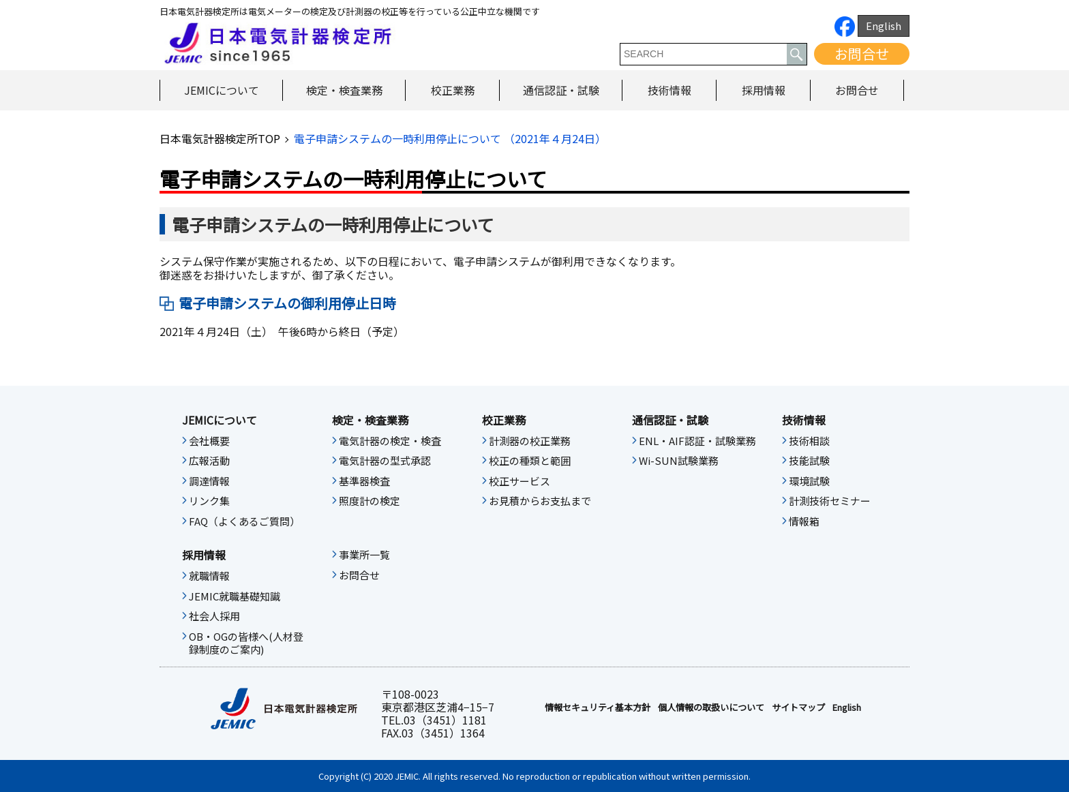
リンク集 (209, 501)
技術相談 (809, 441)
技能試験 (809, 461)
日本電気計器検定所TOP (220, 138)
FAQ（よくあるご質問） (244, 521)
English (883, 25)
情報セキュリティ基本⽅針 (597, 707)
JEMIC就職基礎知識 (234, 596)
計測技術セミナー (830, 501)
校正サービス (519, 481)
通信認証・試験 (561, 90)
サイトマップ (798, 707)
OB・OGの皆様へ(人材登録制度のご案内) (246, 643)
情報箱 (804, 521)
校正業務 (453, 90)
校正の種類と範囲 (530, 461)
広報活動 (209, 461)
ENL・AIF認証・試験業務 (697, 441)
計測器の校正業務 (530, 441)
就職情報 (209, 576)
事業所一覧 (364, 555)
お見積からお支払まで (540, 501)
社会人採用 (214, 616)
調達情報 (209, 481)
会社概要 (209, 441)
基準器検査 (364, 481)
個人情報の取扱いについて (711, 707)
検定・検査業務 (344, 90)
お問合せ (861, 53)
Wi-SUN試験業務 (679, 461)
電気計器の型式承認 (385, 461)
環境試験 (809, 481)
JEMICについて (221, 90)
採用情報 (763, 90)
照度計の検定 (369, 501)
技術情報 (669, 90)
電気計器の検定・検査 (390, 441)
